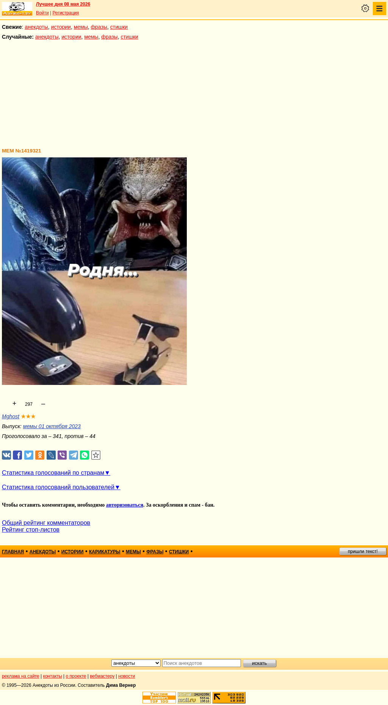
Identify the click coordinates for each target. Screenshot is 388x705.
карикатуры (104, 551)
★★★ (28, 416)
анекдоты (36, 27)
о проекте (76, 676)
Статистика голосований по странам (53, 472)
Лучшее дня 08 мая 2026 (63, 4)
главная (13, 551)
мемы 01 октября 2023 (52, 426)
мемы (81, 27)
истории (61, 27)
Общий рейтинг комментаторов (46, 523)
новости (126, 676)
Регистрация (65, 13)
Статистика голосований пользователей (58, 487)
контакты (52, 676)
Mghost (10, 416)
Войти (42, 13)
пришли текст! (363, 551)
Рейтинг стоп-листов (30, 529)
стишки (119, 27)
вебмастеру (102, 676)
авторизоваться (124, 505)
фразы (99, 27)
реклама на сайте (20, 676)
